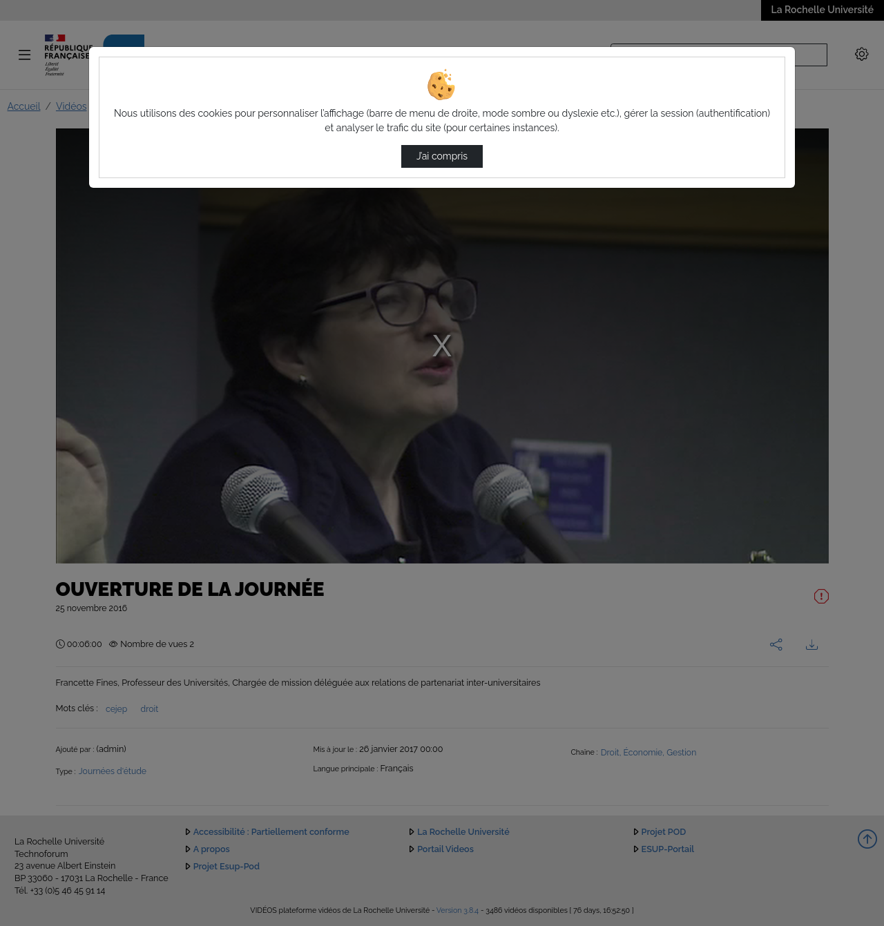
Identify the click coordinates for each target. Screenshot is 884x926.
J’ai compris (442, 156)
